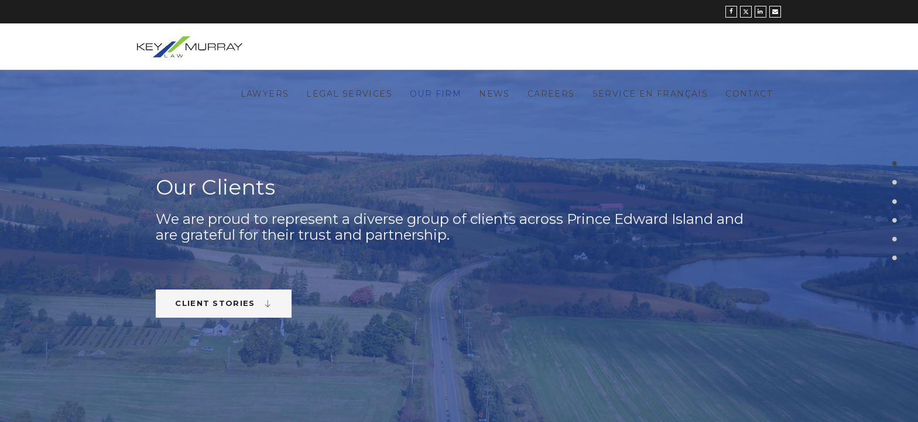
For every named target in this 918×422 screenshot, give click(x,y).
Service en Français (650, 94)
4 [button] (895, 220)
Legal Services (349, 94)
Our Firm (435, 94)
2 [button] (895, 182)
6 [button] (895, 258)
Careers (551, 94)
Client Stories (223, 303)
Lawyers (265, 94)
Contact (748, 94)
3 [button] (895, 201)
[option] (459, 246)
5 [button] (895, 239)
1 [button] (895, 163)
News (494, 94)
